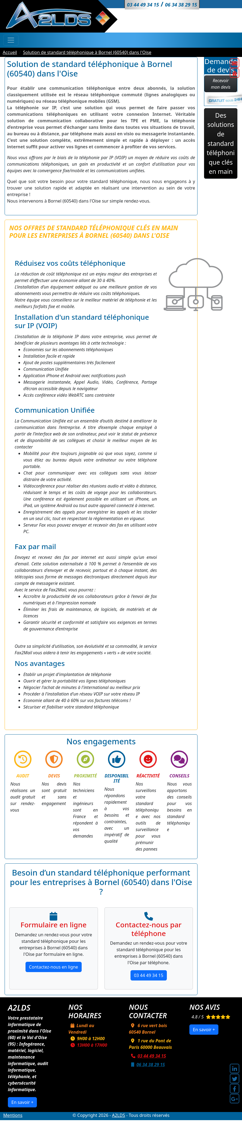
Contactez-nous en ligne (53, 967)
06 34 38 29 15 (147, 1065)
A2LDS (118, 1115)
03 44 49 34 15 (148, 975)
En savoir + (22, 1102)
